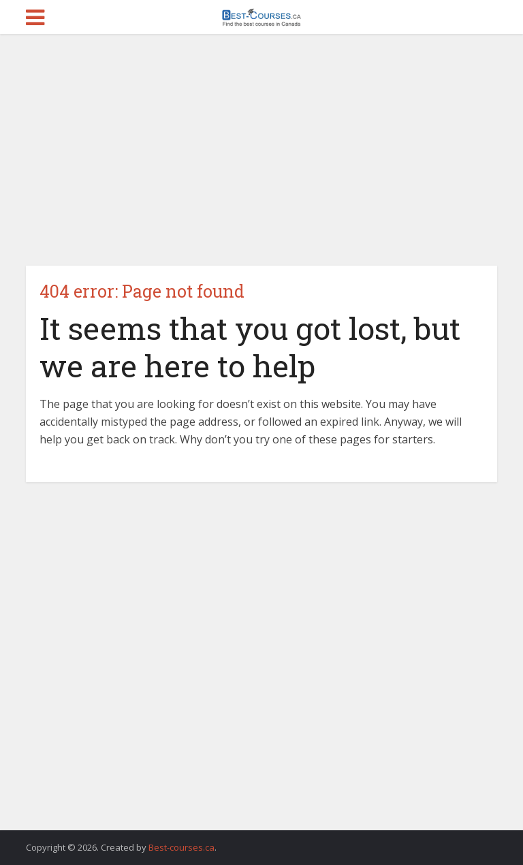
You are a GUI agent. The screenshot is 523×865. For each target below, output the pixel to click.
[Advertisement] (261, 149)
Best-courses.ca (181, 847)
